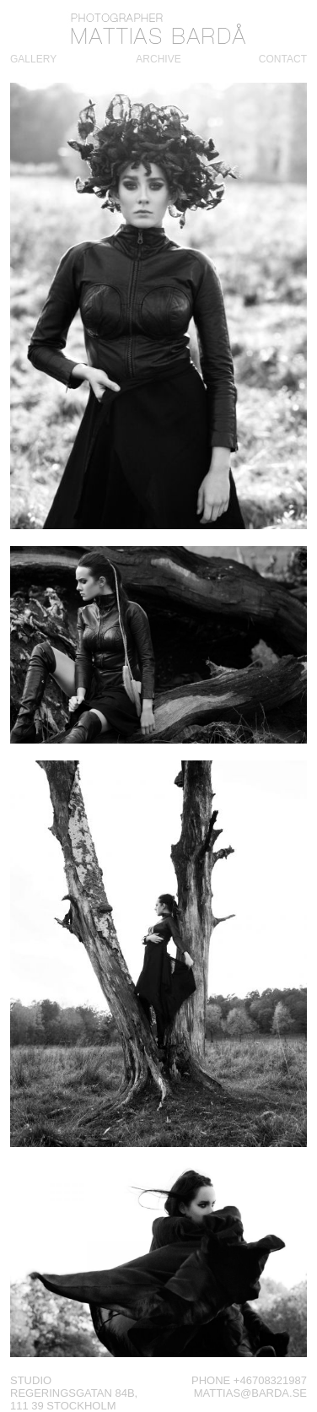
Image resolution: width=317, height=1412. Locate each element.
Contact (283, 59)
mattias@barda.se (250, 1393)
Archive (158, 59)
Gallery (33, 59)
